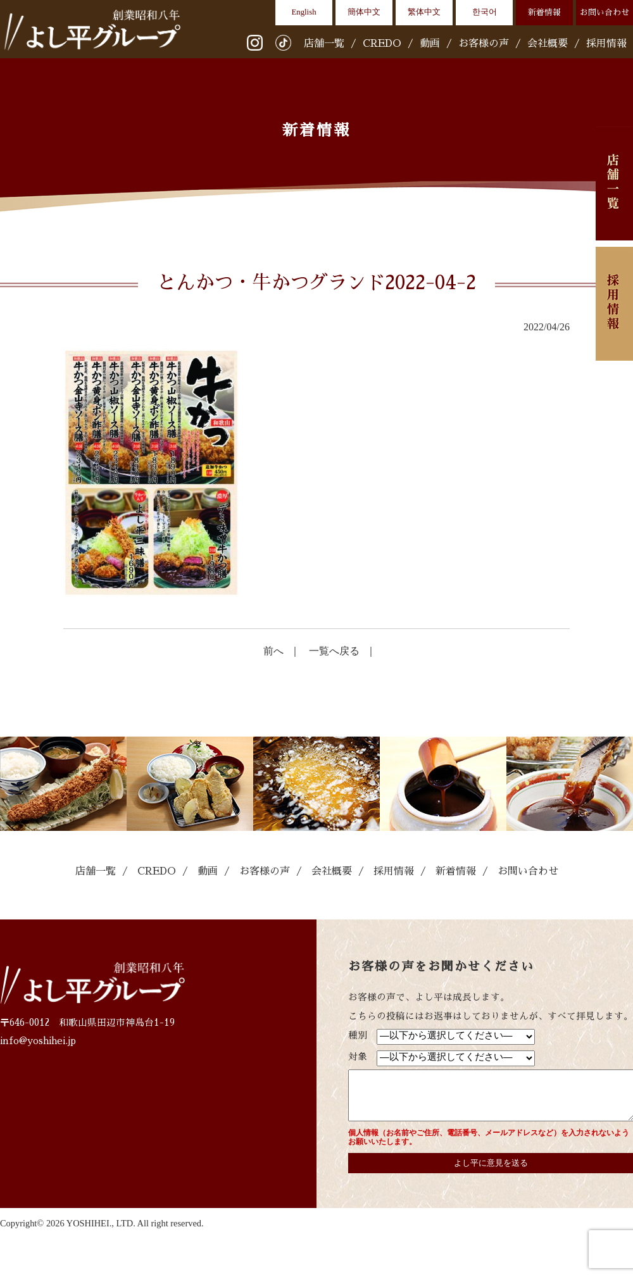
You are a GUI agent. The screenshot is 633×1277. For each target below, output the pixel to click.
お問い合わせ (604, 12)
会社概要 (547, 44)
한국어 (484, 12)
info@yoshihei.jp (38, 1041)
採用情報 (606, 44)
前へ (273, 650)
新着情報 (544, 12)
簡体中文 (364, 12)
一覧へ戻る (334, 650)
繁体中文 (424, 12)
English (303, 12)
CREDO (382, 44)
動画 (430, 44)
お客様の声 (483, 44)
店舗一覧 (324, 44)
